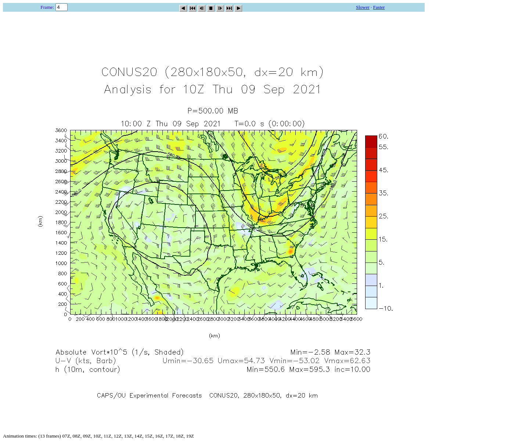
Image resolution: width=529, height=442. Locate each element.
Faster (379, 7)
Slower (363, 7)
